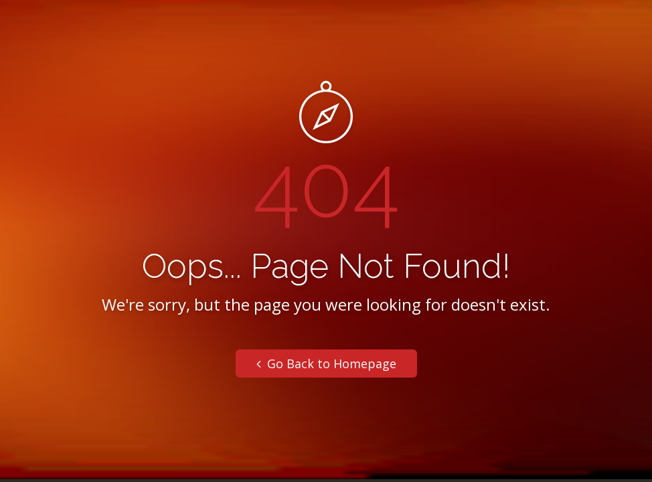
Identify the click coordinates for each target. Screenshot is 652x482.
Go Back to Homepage (326, 363)
